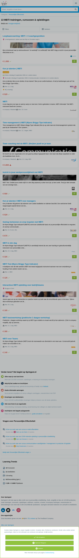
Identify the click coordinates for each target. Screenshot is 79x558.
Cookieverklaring (49, 552)
